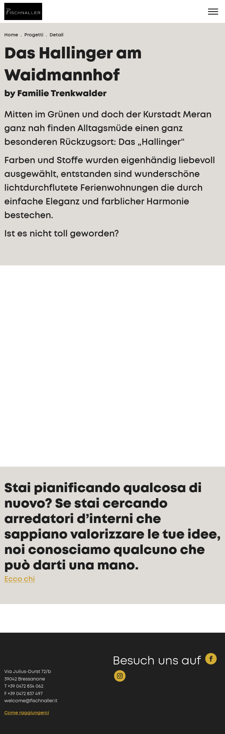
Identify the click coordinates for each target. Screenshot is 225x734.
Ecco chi (19, 579)
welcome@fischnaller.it (30, 701)
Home (11, 35)
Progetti (33, 35)
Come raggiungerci (26, 713)
